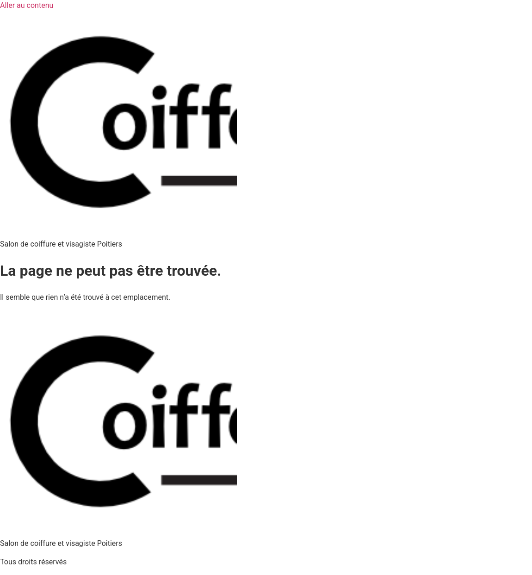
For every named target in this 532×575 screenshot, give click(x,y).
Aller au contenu (26, 5)
